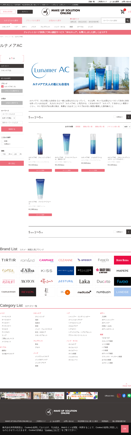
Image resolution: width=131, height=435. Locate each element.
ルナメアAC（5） (10, 86)
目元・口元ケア (40, 332)
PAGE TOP (127, 385)
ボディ (24, 27)
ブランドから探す (33, 20)
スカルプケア (73, 326)
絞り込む (12, 163)
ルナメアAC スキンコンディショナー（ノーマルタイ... (119, 158)
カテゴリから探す (11, 20)
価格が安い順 (87, 126)
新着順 (78, 126)
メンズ (90, 27)
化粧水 (118, 162)
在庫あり (119, 117)
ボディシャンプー (108, 320)
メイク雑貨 (106, 344)
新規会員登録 (7, 12)
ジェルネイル (73, 357)
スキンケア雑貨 (107, 341)
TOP (1, 37)
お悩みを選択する (12, 103)
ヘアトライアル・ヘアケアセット (80, 332)
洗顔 (36, 320)
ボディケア (106, 323)
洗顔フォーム (67, 162)
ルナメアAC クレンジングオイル (40, 158)
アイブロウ (6, 332)
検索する (12, 129)
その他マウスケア (8, 354)
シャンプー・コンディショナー (79, 316)
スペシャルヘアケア (75, 320)
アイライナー (6, 326)
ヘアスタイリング (74, 323)
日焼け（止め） (107, 326)
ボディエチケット (108, 329)
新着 (5, 141)
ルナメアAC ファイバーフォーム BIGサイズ (66, 158)
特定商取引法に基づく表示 (88, 421)
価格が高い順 (99, 126)
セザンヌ (73, 21)
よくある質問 (114, 2)
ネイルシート (73, 360)
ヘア (16, 27)
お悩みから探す (55, 20)
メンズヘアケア (40, 363)
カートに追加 (40, 170)
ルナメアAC (32, 162)
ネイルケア (72, 344)
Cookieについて (52, 430)
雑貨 (71, 27)
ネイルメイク (73, 347)
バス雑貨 (105, 350)
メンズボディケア (41, 360)
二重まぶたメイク (8, 338)
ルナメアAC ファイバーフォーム (40, 202)
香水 (36, 344)
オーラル (80, 27)
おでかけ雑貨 (106, 360)
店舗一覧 (91, 2)
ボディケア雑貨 (107, 353)
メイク (33, 27)
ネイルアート (73, 350)
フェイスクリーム (95, 160)
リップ (4, 335)
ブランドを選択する (12, 91)
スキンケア (6, 27)
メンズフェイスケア (42, 356)
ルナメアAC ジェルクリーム (91, 157)
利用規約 (105, 421)
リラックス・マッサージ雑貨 (112, 356)
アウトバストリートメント (77, 335)
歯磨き (4, 350)
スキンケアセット (41, 335)
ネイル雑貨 (72, 353)
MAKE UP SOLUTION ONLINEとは (18, 421)
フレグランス (45, 27)
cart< (123, 10)
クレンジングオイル (43, 162)
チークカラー (6, 320)
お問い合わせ (126, 2)
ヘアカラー (72, 329)
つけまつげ (106, 338)
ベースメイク (6, 316)
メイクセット (6, 341)
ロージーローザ (93, 21)
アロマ (37, 347)
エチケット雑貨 (107, 363)
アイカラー (6, 323)
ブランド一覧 (9, 37)
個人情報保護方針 (119, 421)
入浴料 (104, 316)
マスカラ (5, 329)
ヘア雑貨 (105, 347)
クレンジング (39, 316)
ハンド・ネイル (59, 27)
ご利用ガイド (102, 2)
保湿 (36, 326)
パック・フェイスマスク (43, 329)
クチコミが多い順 (113, 126)
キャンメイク (82, 21)
